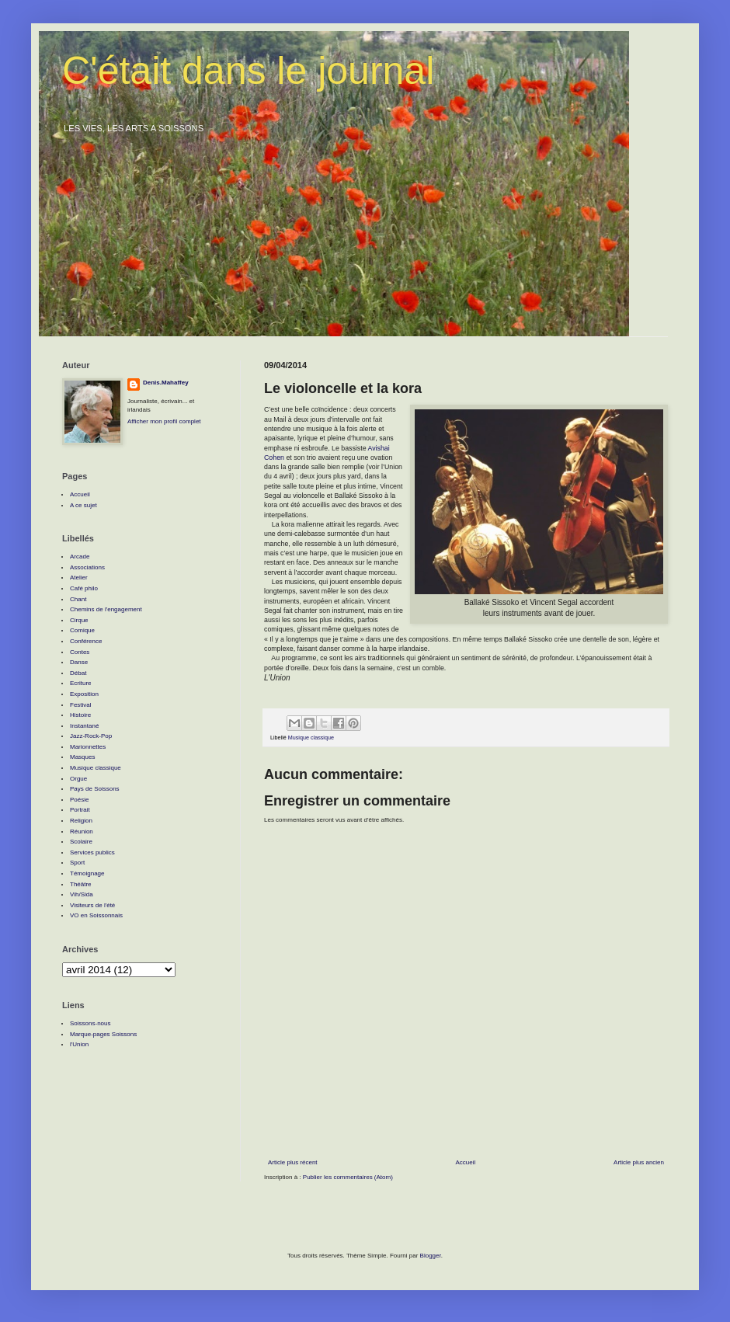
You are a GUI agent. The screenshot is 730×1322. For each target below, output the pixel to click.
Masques (82, 756)
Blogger (430, 1255)
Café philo (84, 588)
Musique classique (311, 737)
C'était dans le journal (248, 70)
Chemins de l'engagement (106, 609)
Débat (78, 673)
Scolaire (81, 841)
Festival (81, 704)
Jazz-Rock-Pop (91, 735)
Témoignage (87, 873)
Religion (81, 820)
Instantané (84, 725)
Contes (79, 652)
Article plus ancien (639, 1162)
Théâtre (81, 884)
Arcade (79, 556)
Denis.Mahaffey (166, 382)
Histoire (80, 714)
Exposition (84, 694)
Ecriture (81, 683)
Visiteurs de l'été (92, 905)
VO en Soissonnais (96, 915)
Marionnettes (88, 746)
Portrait (80, 809)
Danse (79, 662)
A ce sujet (83, 505)
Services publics (92, 852)
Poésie (79, 799)
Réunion (81, 831)
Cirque (79, 620)
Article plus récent (293, 1162)
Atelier (79, 577)
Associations (87, 567)
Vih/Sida (81, 894)
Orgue (78, 778)
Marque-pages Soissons (103, 1034)
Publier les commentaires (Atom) (348, 1177)
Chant (78, 599)
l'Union (79, 1044)
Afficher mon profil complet (164, 421)
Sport (77, 862)
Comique (82, 630)
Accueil (465, 1162)
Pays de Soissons (95, 788)
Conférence (86, 641)
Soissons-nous (90, 1023)
